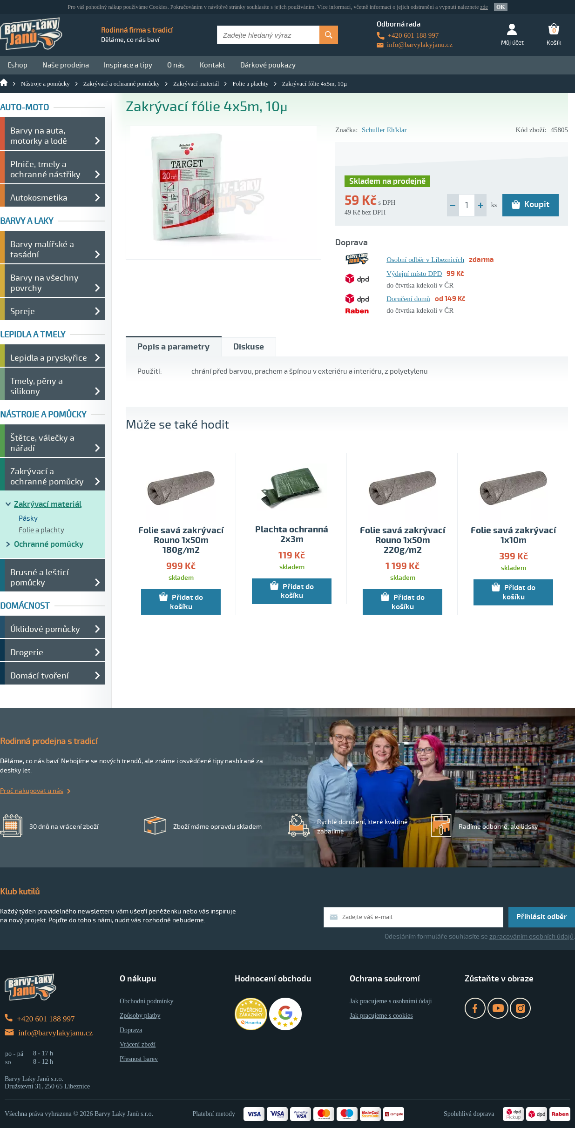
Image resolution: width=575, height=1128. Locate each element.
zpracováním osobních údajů (531, 936)
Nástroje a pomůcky (45, 83)
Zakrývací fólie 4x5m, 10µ (314, 83)
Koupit (530, 204)
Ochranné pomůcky (48, 544)
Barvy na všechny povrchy (44, 283)
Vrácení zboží (138, 1044)
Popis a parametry (173, 347)
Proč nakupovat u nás (31, 791)
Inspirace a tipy (128, 65)
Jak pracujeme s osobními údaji (391, 1001)
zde (484, 7)
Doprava (131, 1030)
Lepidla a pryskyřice (48, 358)
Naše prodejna (65, 65)
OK (500, 7)
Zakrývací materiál (196, 83)
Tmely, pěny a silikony (36, 386)
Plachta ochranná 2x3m (291, 534)
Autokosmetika (39, 198)
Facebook (475, 1008)
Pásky (28, 518)
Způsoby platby (140, 1015)
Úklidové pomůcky (45, 629)
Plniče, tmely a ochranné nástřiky (45, 169)
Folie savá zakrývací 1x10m (513, 535)
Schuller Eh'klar (384, 130)
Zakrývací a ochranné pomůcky (121, 83)
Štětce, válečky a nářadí (42, 443)
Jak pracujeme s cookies (381, 1015)
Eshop (17, 65)
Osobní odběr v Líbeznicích (425, 259)
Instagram (520, 1008)
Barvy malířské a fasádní (42, 249)
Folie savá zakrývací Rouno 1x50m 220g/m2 (402, 540)
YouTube (497, 1008)
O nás (176, 65)
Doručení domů (408, 298)
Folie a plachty (250, 83)
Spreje (22, 311)
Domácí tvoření (39, 676)
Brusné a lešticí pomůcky (39, 577)
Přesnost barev (139, 1058)
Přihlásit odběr (541, 916)
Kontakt (212, 65)
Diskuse (248, 347)
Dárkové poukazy (268, 65)
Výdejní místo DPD (414, 273)
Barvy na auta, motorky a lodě (38, 136)
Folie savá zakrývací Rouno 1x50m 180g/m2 (180, 540)
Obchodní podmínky (147, 1001)
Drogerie (26, 652)
